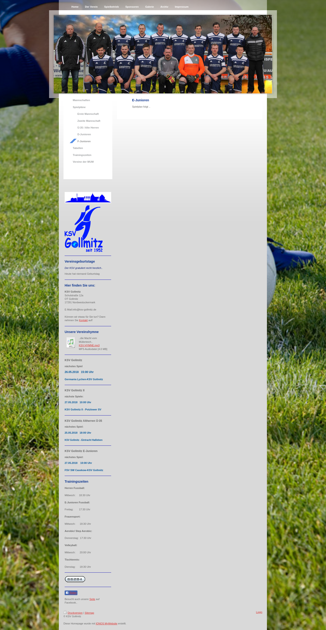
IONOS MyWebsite (106, 623)
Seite (92, 599)
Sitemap (89, 612)
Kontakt (83, 320)
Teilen (71, 592)
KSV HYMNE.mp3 (89, 345)
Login (259, 612)
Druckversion (73, 612)
